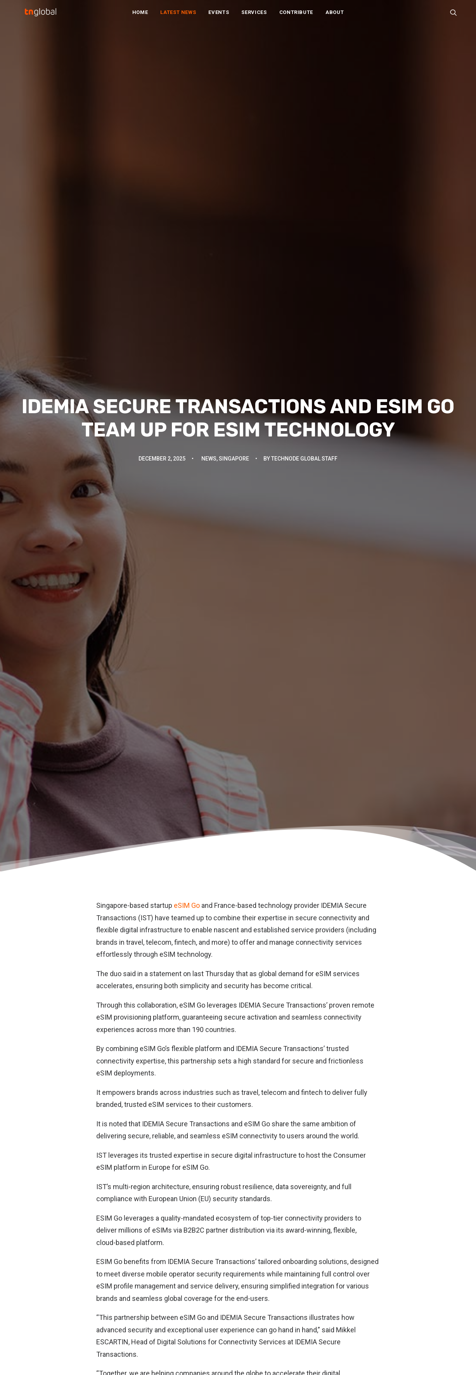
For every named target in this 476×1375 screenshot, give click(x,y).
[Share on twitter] (208, 1061)
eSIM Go (186, 248)
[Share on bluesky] (258, 1061)
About (334, 16)
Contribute (296, 16)
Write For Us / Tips (271, 1277)
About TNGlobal (266, 1234)
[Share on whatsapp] (248, 1061)
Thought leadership (158, 1302)
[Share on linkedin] (238, 1061)
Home (140, 16)
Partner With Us (266, 1256)
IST (131, 1014)
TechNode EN (376, 1234)
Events (218, 16)
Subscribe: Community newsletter (290, 1288)
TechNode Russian (383, 1256)
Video (140, 1313)
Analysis (144, 1237)
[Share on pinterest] (228, 1061)
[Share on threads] (218, 1061)
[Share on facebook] (198, 1061)
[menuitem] (140, 16)
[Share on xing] (268, 1061)
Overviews (146, 1269)
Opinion (142, 1258)
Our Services (262, 1245)
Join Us (255, 1267)
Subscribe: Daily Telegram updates (292, 1299)
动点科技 (370, 1245)
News (208, 130)
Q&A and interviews (158, 1280)
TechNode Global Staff (304, 130)
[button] (453, 16)
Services (254, 16)
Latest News (178, 16)
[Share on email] (278, 1061)
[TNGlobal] (40, 15)
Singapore (234, 130)
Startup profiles (153, 1291)
